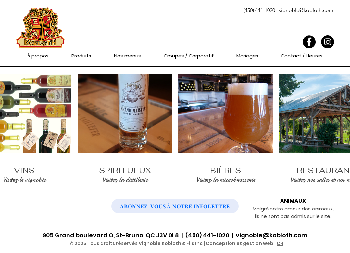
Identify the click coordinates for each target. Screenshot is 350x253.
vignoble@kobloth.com (306, 10)
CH (280, 243)
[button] (81, 55)
